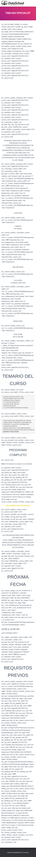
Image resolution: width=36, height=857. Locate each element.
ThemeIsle (25, 852)
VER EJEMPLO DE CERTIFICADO (18, 505)
